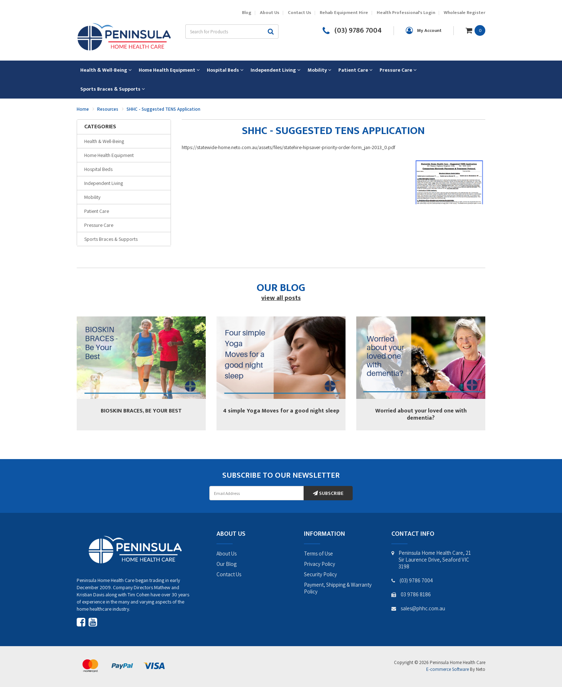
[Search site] (270, 31)
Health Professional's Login (406, 12)
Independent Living (103, 183)
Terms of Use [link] (318, 553)
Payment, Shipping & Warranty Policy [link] (338, 588)
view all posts (281, 298)
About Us (269, 12)
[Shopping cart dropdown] (475, 30)
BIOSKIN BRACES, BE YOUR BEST (141, 411)
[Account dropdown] (424, 30)
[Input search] (224, 31)
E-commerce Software (447, 669)
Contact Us (299, 12)
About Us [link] (226, 553)
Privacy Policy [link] (319, 563)
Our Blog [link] (226, 563)
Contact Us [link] (228, 574)
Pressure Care (98, 225)
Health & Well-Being (104, 141)
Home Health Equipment (109, 155)
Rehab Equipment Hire (344, 12)
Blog (246, 12)
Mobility (92, 197)
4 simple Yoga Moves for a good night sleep (281, 411)
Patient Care (96, 211)
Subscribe (328, 493)
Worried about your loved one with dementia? (421, 414)
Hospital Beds (98, 169)
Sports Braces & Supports (111, 239)
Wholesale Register (464, 12)
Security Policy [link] (320, 574)
